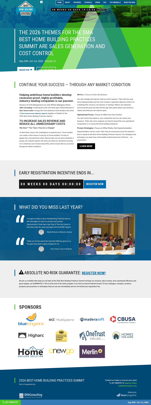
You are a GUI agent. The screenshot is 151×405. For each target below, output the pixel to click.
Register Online (130, 383)
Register (110, 11)
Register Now (129, 4)
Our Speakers (48, 70)
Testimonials (115, 4)
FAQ (104, 4)
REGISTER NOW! (96, 273)
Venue (97, 4)
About (67, 4)
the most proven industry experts (35, 113)
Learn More (86, 146)
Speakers (77, 4)
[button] (83, 234)
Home (59, 4)
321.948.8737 (10, 402)
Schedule (88, 4)
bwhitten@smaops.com (127, 386)
